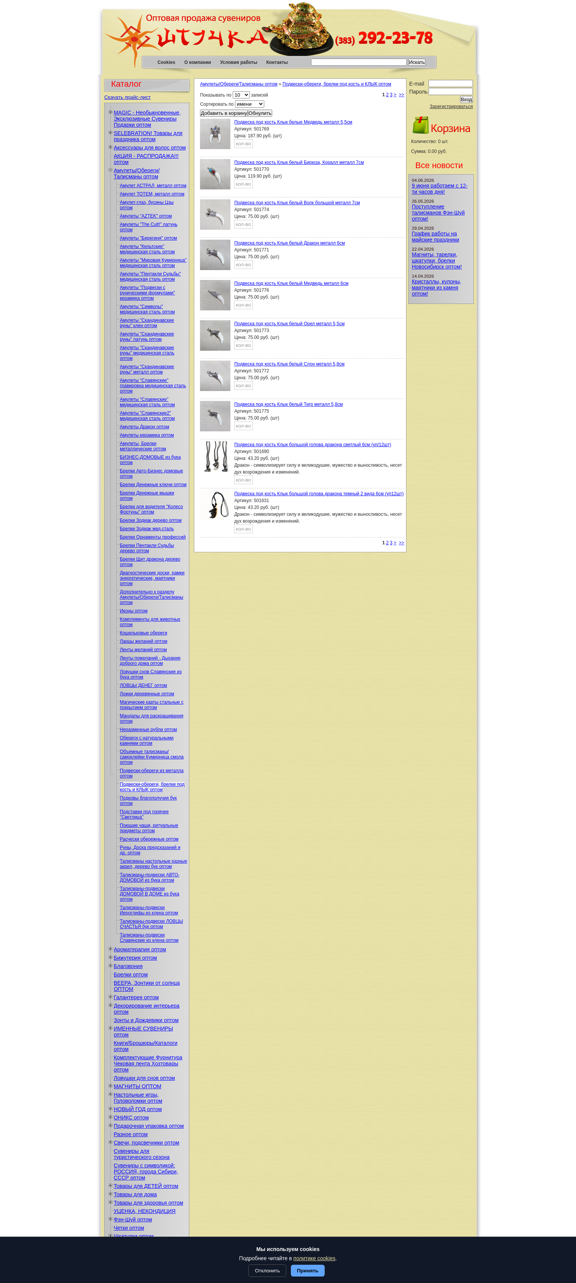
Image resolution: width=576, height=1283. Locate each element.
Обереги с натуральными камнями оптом (146, 740)
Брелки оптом (131, 974)
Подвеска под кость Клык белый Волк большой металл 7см (297, 202)
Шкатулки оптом (134, 1236)
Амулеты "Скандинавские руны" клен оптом (147, 323)
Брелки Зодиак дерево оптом (150, 520)
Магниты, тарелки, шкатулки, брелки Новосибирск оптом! (437, 260)
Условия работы (238, 62)
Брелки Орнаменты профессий (153, 537)
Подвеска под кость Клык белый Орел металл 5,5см (289, 323)
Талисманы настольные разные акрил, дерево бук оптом (153, 864)
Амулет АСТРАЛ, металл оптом (153, 185)
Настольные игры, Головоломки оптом (138, 1098)
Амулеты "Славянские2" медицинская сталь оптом (147, 415)
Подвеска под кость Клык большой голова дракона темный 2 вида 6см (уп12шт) (318, 493)
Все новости (439, 165)
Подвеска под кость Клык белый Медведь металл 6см (291, 283)
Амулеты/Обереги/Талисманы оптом (137, 173)
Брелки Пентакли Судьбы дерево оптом (147, 548)
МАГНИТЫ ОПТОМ (137, 1086)
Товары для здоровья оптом (148, 1203)
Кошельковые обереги (143, 633)
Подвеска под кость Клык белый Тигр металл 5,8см (288, 404)
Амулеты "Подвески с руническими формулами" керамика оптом (147, 293)
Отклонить (267, 1270)
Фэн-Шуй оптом (133, 1219)
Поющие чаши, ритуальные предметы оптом (149, 828)
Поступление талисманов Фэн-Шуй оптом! (438, 212)
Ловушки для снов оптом (144, 1078)
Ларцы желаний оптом (143, 641)
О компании (197, 62)
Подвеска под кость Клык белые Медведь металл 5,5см (293, 122)
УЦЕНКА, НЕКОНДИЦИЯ (145, 1211)
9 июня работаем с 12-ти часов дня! (440, 189)
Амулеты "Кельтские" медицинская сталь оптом (147, 249)
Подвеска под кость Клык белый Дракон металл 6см (289, 243)
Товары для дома (135, 1194)
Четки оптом (129, 1228)
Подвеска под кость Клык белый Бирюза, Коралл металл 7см (299, 162)
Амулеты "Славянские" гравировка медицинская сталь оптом (153, 386)
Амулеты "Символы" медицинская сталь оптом (147, 309)
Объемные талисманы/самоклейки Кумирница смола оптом (152, 757)
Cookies (166, 62)
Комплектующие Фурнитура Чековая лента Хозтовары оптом (148, 1063)
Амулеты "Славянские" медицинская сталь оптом (147, 402)
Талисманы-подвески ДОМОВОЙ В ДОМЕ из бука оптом (149, 894)
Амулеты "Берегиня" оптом (148, 238)
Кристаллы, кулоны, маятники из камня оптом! (436, 287)
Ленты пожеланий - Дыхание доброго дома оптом (150, 660)
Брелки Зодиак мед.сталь (147, 528)
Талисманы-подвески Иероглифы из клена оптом (149, 910)
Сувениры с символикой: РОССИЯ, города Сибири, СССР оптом (146, 1171)
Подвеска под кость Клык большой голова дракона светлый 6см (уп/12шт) (312, 444)
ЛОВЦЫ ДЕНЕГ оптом (143, 685)
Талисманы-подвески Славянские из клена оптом (149, 937)
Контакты (277, 62)
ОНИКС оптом (131, 1117)
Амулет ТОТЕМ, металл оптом (152, 194)
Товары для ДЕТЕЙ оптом (146, 1186)
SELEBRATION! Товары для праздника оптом (148, 136)
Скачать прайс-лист (127, 97)
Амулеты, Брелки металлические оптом (143, 446)
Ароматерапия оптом (140, 949)
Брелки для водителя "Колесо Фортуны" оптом (151, 509)
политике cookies (315, 1258)
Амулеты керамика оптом (147, 435)
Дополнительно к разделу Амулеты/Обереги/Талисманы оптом (151, 597)
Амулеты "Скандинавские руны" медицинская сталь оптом (147, 353)
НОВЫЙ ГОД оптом (138, 1109)
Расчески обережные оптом (149, 839)
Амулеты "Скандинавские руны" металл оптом (147, 369)
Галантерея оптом (136, 997)
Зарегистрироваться (451, 106)
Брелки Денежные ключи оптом (153, 484)
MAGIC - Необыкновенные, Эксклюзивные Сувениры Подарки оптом (147, 119)
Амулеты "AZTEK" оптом (146, 216)
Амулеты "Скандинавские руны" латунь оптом (147, 336)
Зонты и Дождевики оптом (146, 1020)
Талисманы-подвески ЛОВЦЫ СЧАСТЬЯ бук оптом (151, 924)
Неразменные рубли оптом (148, 729)
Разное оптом (131, 1134)
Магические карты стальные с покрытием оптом (151, 705)
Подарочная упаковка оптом (149, 1126)
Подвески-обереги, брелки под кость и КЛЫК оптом (152, 787)
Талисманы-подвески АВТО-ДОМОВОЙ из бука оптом (149, 877)
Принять (307, 1270)
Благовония (128, 966)
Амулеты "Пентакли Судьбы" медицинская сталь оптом (150, 276)
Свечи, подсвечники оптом (146, 1143)
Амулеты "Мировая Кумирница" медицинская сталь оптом (153, 263)
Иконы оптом (134, 611)
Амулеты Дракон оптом (144, 426)
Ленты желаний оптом (143, 649)
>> (401, 94)
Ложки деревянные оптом (147, 693)
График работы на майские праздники (435, 237)
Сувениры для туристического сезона (142, 1154)
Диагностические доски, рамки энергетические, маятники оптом (152, 578)
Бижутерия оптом (135, 958)
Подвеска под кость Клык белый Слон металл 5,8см (289, 364)
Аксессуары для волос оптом (150, 148)
